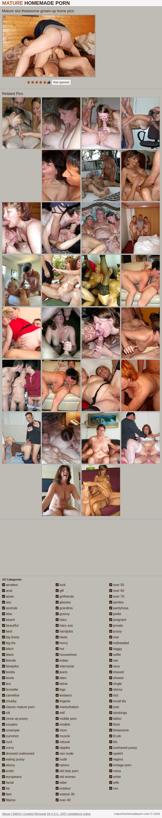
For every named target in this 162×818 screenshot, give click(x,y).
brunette (10, 689)
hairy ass (64, 625)
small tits (117, 701)
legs (61, 689)
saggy (115, 649)
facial (8, 782)
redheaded (119, 643)
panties (116, 602)
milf (60, 713)
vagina (116, 759)
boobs (8, 672)
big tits (9, 643)
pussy (115, 631)
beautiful (10, 625)
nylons (62, 765)
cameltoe (10, 695)
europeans (12, 777)
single (115, 683)
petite (115, 614)
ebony (8, 765)
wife (114, 782)
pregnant (117, 619)
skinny (116, 689)
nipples (63, 747)
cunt (7, 742)
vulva (115, 771)
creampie (11, 730)
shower (116, 678)
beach (8, 619)
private (116, 625)
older (61, 782)
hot (60, 649)
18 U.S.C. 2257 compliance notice (69, 814)
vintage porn (120, 765)
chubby (9, 701)
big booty (10, 637)
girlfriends (65, 596)
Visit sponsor (61, 82)
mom (61, 730)
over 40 (63, 800)
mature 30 (65, 794)
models (63, 724)
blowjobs (10, 666)
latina (62, 683)
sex (113, 660)
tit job (115, 736)
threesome (119, 730)
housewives (66, 654)
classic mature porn (18, 707)
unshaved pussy (123, 747)
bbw (7, 614)
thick (114, 724)
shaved (116, 672)
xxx (113, 788)
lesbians (64, 695)
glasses (63, 602)
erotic (8, 771)
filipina (8, 800)
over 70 (116, 596)
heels (62, 637)
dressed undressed (18, 753)
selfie (115, 654)
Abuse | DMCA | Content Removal (24, 814)
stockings (118, 713)
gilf (60, 590)
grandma (64, 608)
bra (6, 683)
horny (62, 643)
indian (62, 660)
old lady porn (67, 771)
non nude (64, 753)
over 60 (116, 590)
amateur (10, 585)
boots (8, 678)
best (7, 631)
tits (113, 742)
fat (6, 788)
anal (7, 590)
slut (113, 695)
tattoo (115, 718)
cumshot (10, 736)
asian (8, 596)
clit (6, 713)
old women (66, 777)
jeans (62, 672)
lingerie (63, 701)
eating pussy (13, 759)
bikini (8, 649)
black (8, 654)
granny (63, 614)
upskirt (116, 753)
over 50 (116, 585)
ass (6, 602)
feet (6, 794)
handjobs (64, 631)
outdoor (63, 788)
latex (61, 678)
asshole (9, 608)
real (114, 637)
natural (63, 742)
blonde (9, 660)
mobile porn (66, 718)
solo (114, 707)
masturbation (67, 707)
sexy (114, 666)
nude (61, 759)
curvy (8, 747)
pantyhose (118, 608)
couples (9, 724)
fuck (61, 585)
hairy (61, 619)
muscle (63, 736)
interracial (65, 666)
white (115, 777)
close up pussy (15, 718)
